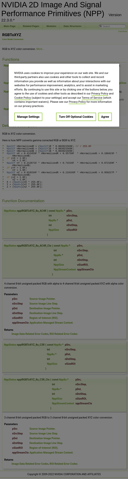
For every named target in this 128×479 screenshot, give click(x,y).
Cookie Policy (22, 97)
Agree (105, 117)
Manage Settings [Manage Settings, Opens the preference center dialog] (28, 117)
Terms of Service (92, 97)
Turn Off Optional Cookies (76, 117)
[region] (64, 95)
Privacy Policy (99, 93)
